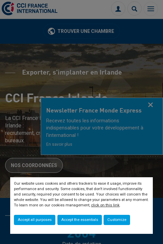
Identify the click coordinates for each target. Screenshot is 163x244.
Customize (116, 220)
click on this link (105, 205)
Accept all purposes (35, 220)
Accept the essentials (79, 220)
